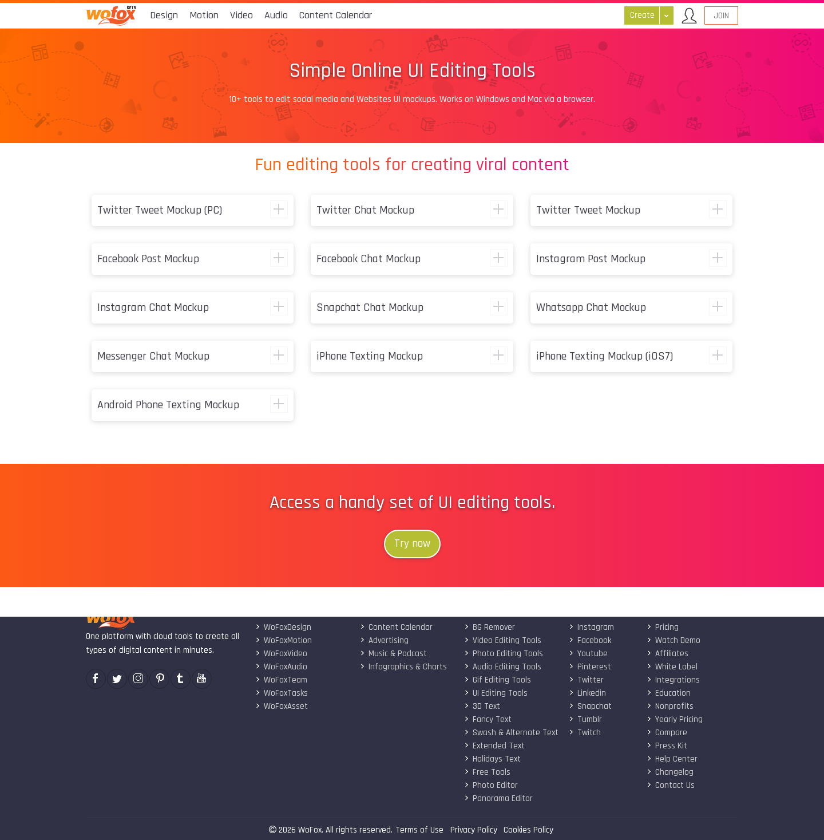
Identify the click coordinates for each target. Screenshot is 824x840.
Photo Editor (491, 785)
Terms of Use (419, 830)
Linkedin (587, 693)
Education (669, 693)
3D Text (482, 706)
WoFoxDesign (283, 627)
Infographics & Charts (403, 666)
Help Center (672, 759)
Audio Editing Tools (502, 666)
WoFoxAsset (281, 706)
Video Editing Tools (502, 640)
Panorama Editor (498, 798)
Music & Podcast (393, 653)
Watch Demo (673, 640)
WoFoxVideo (281, 653)
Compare (667, 732)
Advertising (384, 640)
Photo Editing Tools (503, 653)
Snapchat (590, 706)
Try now (412, 544)
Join (721, 15)
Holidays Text (492, 759)
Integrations (673, 680)
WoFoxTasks (281, 693)
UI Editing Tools (496, 693)
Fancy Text (488, 719)
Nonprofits (670, 706)
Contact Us (671, 785)
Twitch (585, 732)
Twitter (586, 680)
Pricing (663, 627)
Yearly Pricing (675, 719)
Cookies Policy (528, 830)
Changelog (670, 772)
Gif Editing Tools (497, 680)
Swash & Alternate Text (511, 732)
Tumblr (585, 719)
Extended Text (494, 745)
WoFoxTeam (281, 680)
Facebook (590, 640)
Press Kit (667, 745)
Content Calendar (396, 627)
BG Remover (489, 627)
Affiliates (667, 653)
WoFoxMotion (283, 640)
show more (279, 209)
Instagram (591, 627)
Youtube (588, 653)
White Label (672, 666)
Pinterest (590, 666)
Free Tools (487, 772)
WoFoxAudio (281, 666)
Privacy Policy (473, 830)
